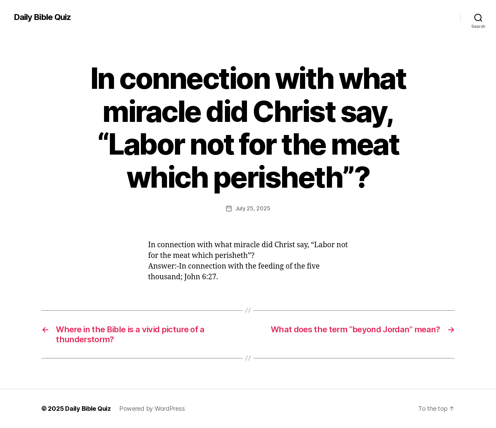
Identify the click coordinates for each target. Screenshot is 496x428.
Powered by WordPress (152, 408)
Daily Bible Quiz (42, 17)
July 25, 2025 (252, 208)
